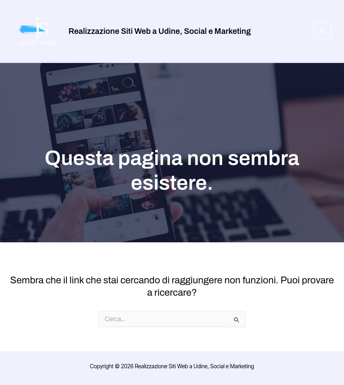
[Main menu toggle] (323, 31)
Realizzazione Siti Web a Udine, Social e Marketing (159, 31)
